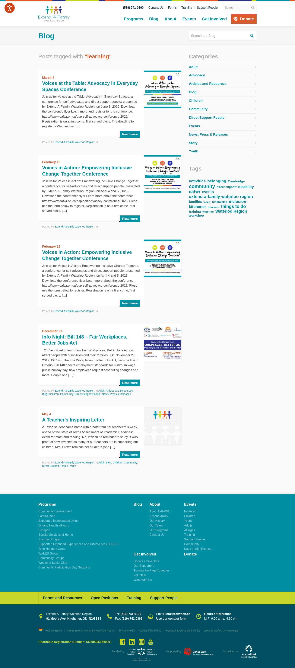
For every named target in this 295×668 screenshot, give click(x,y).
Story (193, 143)
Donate (247, 19)
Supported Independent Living (58, 520)
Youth (72, 465)
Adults (188, 524)
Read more (130, 133)
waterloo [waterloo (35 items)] (208, 211)
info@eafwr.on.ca (177, 613)
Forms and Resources (63, 598)
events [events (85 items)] (208, 192)
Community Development (55, 511)
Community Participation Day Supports (64, 567)
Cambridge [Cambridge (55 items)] (236, 181)
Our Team (156, 524)
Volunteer (140, 574)
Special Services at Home (55, 534)
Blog (153, 19)
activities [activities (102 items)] (197, 181)
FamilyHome (46, 515)
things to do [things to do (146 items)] (233, 206)
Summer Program (50, 539)
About (170, 19)
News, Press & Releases (116, 393)
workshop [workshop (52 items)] (196, 215)
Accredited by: (231, 651)
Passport (44, 529)
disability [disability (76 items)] (246, 187)
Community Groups (51, 557)
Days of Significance (197, 548)
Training (186, 7)
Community (66, 393)
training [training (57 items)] (195, 211)
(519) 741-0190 (133, 7)
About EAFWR (159, 511)
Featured (190, 511)
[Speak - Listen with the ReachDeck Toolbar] (10, 8)
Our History (157, 520)
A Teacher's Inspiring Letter (74, 419)
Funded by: (118, 651)
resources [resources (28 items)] (213, 207)
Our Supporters (144, 565)
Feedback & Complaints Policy (183, 630)
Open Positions (106, 598)
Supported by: (174, 651)
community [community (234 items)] (202, 186)
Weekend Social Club (52, 562)
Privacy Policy (127, 630)
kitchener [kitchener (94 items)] (197, 206)
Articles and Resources (119, 390)
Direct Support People (87, 393)
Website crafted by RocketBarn (223, 630)
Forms (172, 7)
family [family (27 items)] (207, 202)
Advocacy (197, 75)
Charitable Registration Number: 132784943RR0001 (75, 641)
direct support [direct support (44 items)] (226, 186)
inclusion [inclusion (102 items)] (237, 201)
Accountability (158, 515)
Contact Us (155, 7)
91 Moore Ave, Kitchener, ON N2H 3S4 (73, 618)
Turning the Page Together (151, 570)
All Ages (189, 529)
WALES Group (48, 553)
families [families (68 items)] (195, 201)
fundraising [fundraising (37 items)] (219, 201)
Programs (133, 19)
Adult (101, 390)
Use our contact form (171, 618)
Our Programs (158, 529)
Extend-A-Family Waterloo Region (74, 141)
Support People (207, 7)
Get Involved (214, 19)
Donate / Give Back (147, 560)
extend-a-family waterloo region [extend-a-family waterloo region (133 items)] (221, 196)
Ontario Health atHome (53, 524)
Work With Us (143, 579)
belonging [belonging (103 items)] (216, 181)
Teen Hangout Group (52, 548)
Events (189, 19)
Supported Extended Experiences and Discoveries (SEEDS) (78, 543)
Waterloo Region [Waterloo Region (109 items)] (231, 211)
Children (54, 393)
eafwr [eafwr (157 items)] (195, 191)
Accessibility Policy (151, 630)
